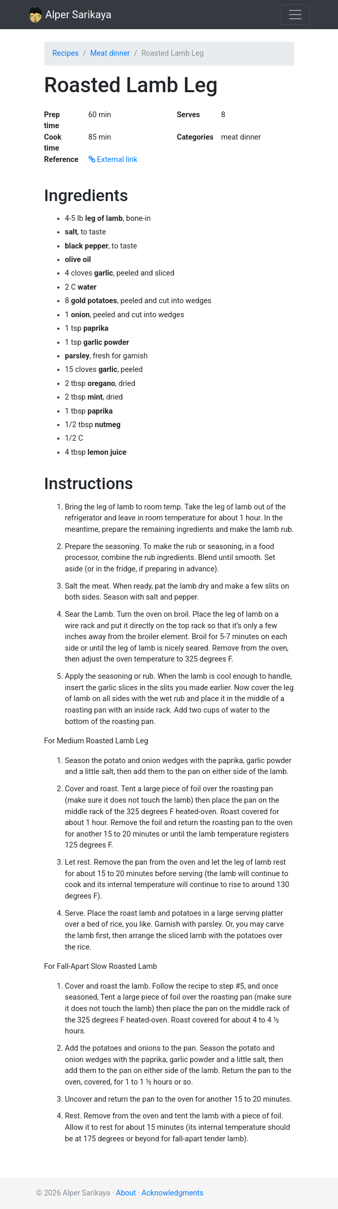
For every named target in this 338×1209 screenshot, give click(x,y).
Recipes (66, 53)
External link (113, 159)
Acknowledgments (173, 1193)
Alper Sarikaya (70, 14)
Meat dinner (110, 53)
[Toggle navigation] (295, 14)
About (126, 1193)
